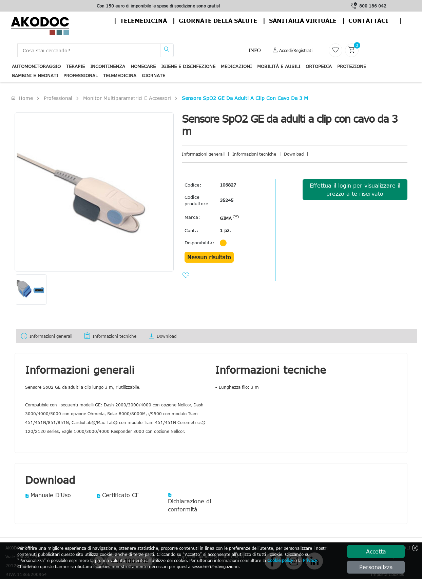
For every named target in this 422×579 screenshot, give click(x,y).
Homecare (143, 66)
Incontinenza (107, 66)
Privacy (310, 560)
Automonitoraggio (36, 66)
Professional (80, 75)
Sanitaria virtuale (303, 21)
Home (22, 97)
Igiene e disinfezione (188, 66)
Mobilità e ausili (278, 66)
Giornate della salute (218, 21)
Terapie (75, 66)
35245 (226, 200)
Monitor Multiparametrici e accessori (127, 98)
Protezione (351, 66)
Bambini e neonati (35, 75)
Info (254, 50)
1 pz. (225, 230)
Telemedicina (143, 21)
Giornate (153, 75)
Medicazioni (236, 66)
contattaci (368, 21)
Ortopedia (319, 66)
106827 (228, 185)
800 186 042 (372, 5)
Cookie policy (280, 560)
